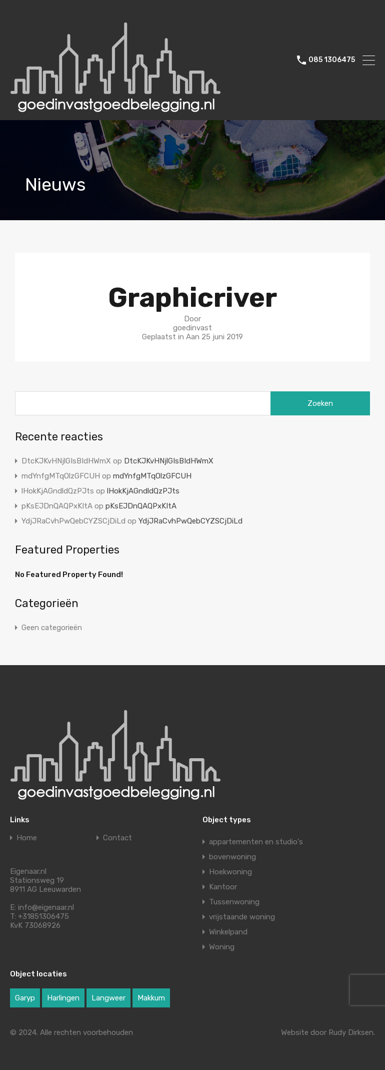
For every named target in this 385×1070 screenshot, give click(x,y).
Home (26, 838)
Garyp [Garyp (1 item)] (25, 997)
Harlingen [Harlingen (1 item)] (63, 997)
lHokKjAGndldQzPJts (143, 490)
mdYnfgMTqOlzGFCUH (152, 475)
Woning (221, 946)
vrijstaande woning (242, 916)
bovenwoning (232, 856)
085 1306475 (331, 60)
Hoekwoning (230, 871)
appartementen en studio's (256, 841)
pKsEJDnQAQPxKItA (141, 505)
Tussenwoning (234, 901)
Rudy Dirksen (351, 1032)
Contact (117, 838)
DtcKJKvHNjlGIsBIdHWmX (169, 460)
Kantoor (223, 886)
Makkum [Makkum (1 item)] (151, 997)
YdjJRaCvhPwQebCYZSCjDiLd (190, 520)
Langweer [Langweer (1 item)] (109, 997)
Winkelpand (228, 931)
